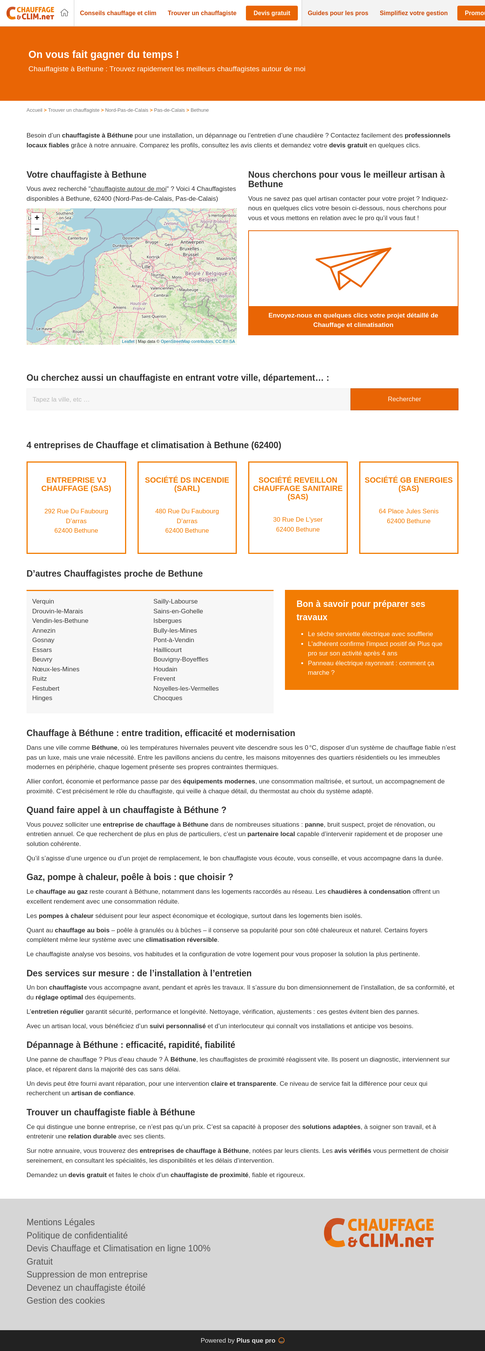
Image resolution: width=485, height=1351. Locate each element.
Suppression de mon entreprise (87, 1274)
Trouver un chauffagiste (74, 110)
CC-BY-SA (225, 341)
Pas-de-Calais (169, 110)
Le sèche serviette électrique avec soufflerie (370, 634)
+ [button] (36, 218)
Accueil (34, 110)
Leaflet (128, 341)
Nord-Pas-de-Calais (126, 110)
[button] (118, 13)
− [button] (36, 230)
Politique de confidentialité (77, 1235)
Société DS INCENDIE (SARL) (187, 484)
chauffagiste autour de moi (129, 188)
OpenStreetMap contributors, (188, 341)
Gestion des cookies (66, 1301)
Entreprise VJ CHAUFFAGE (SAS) (76, 484)
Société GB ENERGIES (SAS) (409, 484)
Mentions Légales (61, 1222)
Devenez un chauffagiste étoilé (86, 1288)
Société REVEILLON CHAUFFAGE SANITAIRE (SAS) (298, 488)
